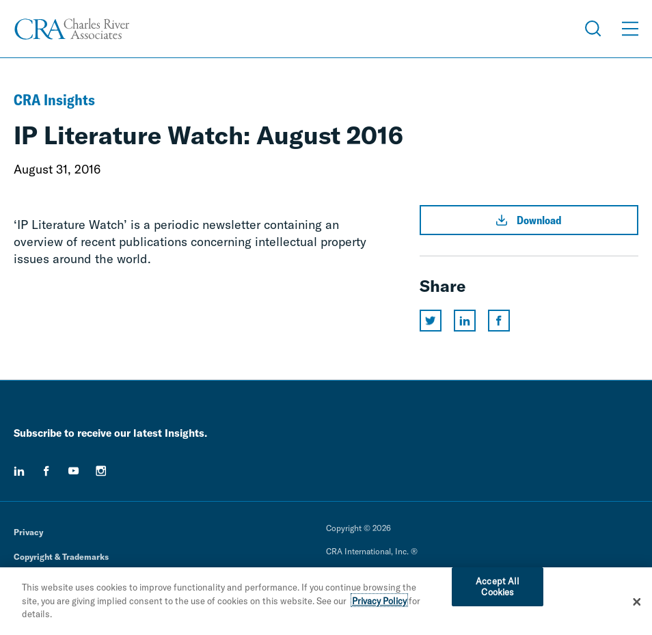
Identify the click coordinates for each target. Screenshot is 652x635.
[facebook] (46, 471)
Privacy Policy (379, 603)
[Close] (637, 605)
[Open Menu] (630, 29)
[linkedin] (19, 471)
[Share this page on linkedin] (465, 321)
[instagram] (101, 471)
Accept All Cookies (497, 590)
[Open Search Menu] (593, 29)
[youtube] (73, 471)
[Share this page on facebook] (499, 321)
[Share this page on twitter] (431, 321)
